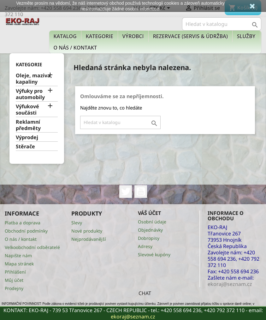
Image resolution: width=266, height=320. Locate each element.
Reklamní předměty (28, 125)
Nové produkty (86, 231)
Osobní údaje (152, 222)
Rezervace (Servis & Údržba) (190, 36)
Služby (246, 36)
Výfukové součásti (27, 109)
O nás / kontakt (75, 47)
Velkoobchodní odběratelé (32, 247)
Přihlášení (15, 272)
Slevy (76, 223)
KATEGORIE (99, 36)
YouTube (140, 191)
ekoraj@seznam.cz (133, 316)
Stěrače (25, 146)
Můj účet (14, 280)
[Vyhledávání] (221, 24)
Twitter (125, 191)
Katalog (65, 36)
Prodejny (14, 288)
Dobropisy (148, 238)
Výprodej (27, 137)
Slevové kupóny (154, 255)
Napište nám (18, 255)
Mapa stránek (19, 264)
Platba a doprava (22, 223)
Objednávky (150, 230)
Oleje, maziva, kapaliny (34, 78)
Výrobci (133, 36)
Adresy (145, 246)
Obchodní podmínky (26, 231)
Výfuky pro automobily (30, 94)
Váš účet (149, 213)
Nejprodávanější (88, 239)
